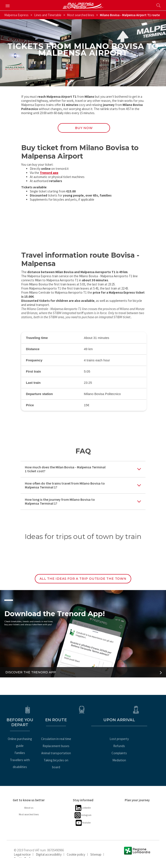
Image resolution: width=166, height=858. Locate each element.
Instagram (83, 807)
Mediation (137, 758)
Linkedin (83, 799)
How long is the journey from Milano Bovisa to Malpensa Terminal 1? (60, 503)
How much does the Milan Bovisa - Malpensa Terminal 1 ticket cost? (65, 471)
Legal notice (22, 846)
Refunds (137, 744)
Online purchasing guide (29, 737)
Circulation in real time (83, 737)
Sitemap (95, 846)
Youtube (83, 814)
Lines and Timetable (47, 15)
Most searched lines (80, 15)
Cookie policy (76, 846)
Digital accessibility (49, 846)
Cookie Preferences (27, 850)
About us (29, 799)
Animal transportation (83, 751)
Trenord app (49, 174)
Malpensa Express (16, 15)
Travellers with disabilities (28, 751)
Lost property (137, 737)
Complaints (137, 751)
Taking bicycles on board (83, 758)
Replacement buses (83, 744)
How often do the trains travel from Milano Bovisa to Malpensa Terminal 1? (65, 487)
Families (29, 744)
